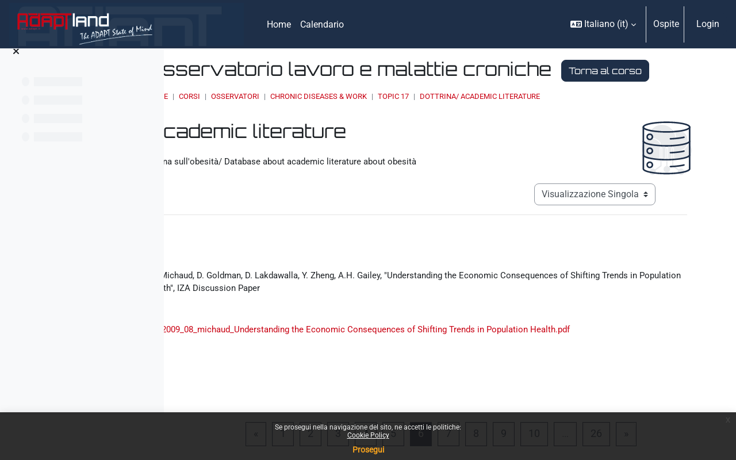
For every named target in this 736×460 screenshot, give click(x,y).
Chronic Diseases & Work (445, 118)
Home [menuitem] (279, 24)
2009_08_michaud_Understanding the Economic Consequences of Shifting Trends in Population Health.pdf (493, 374)
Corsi (316, 118)
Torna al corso (322, 92)
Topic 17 (519, 118)
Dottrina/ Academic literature (606, 118)
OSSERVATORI (362, 118)
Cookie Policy (368, 435)
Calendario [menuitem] (322, 24)
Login (707, 23)
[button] (603, 24)
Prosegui (368, 449)
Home (284, 118)
